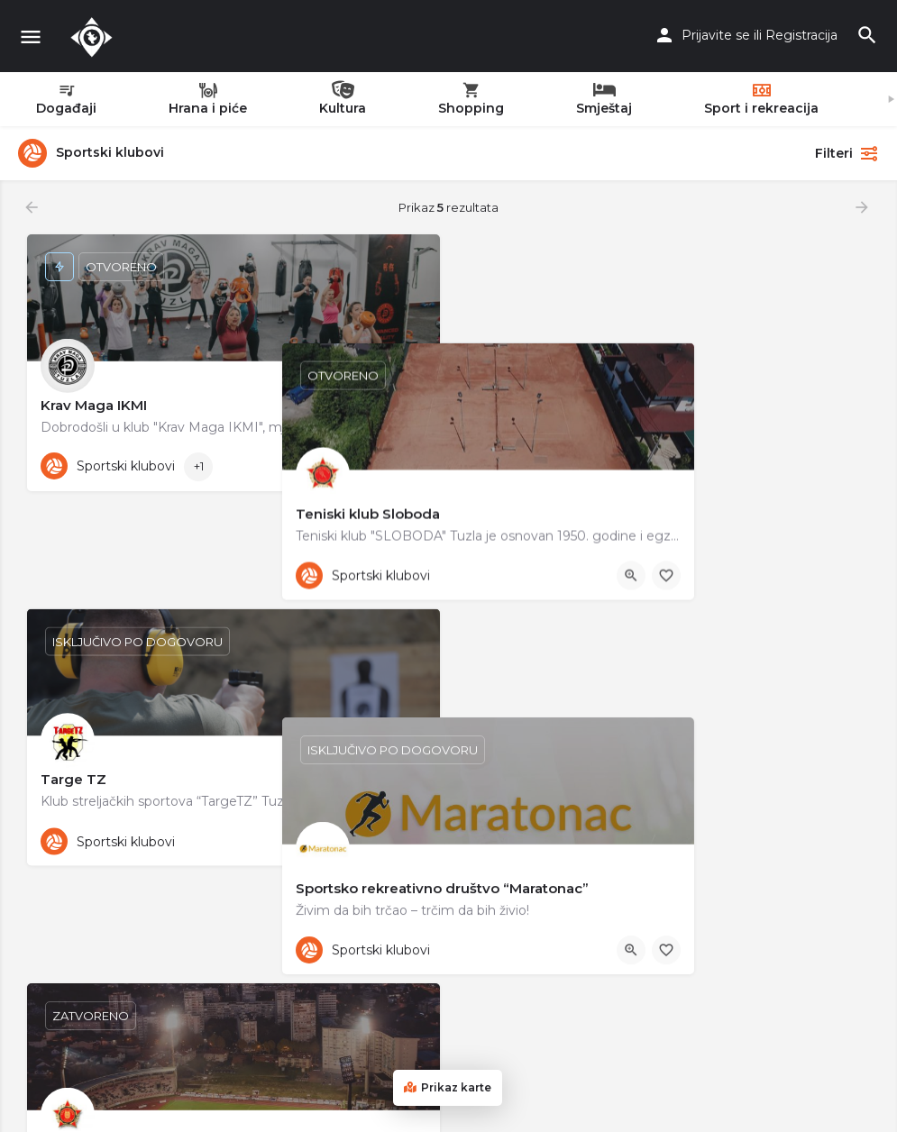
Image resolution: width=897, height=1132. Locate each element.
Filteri (847, 153)
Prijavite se (716, 35)
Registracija (801, 35)
